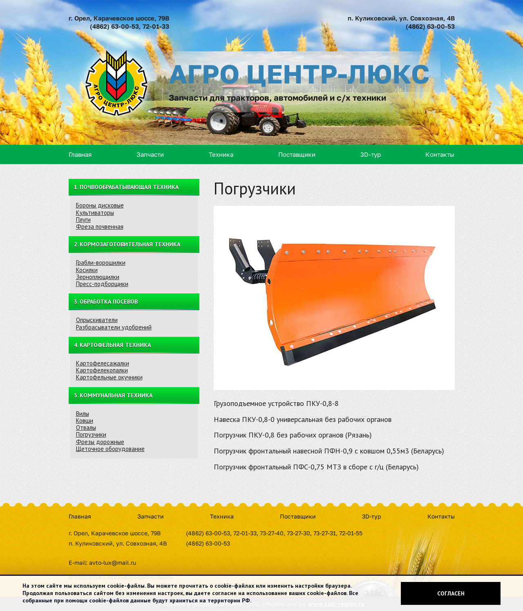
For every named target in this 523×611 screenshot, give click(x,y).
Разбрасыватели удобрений (114, 327)
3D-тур (370, 154)
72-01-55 (350, 533)
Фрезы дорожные (100, 441)
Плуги (83, 219)
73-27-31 (324, 533)
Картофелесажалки (102, 363)
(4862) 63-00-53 (114, 26)
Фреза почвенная (99, 226)
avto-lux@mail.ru (112, 562)
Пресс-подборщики (102, 283)
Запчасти (150, 154)
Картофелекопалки (102, 370)
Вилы (82, 413)
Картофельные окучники (109, 377)
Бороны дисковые (100, 205)
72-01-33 (156, 26)
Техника (221, 154)
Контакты (439, 154)
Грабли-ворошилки (100, 262)
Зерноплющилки (97, 276)
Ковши (84, 420)
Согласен (451, 593)
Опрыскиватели (97, 319)
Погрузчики (91, 434)
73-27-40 (272, 533)
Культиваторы (95, 212)
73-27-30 (298, 533)
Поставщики (296, 154)
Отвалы (86, 427)
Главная (80, 154)
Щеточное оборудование (110, 448)
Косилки (87, 269)
